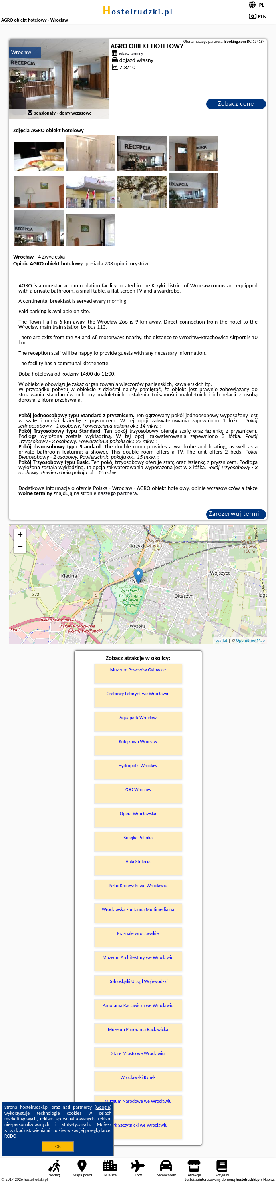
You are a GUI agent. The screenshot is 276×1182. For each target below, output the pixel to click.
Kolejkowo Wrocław (138, 741)
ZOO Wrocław (138, 789)
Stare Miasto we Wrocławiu (138, 1053)
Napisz (268, 1179)
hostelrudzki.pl (138, 11)
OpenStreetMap (250, 640)
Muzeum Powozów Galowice (138, 670)
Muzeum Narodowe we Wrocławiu (137, 1101)
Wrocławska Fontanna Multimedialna (138, 909)
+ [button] (20, 535)
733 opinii (116, 263)
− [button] (20, 547)
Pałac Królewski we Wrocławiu (138, 885)
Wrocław (21, 52)
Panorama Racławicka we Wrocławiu (138, 1005)
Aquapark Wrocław (138, 717)
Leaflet (221, 640)
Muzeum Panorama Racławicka (138, 1029)
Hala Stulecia (138, 861)
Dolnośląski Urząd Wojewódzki (138, 981)
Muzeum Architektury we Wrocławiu (138, 957)
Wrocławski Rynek (138, 1077)
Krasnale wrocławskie (138, 933)
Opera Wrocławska (138, 813)
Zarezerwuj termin (236, 513)
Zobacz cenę (236, 103)
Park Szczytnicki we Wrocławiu (138, 1125)
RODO (10, 1136)
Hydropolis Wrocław (138, 765)
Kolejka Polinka (138, 837)
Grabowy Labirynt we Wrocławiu (137, 693)
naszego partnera (117, 493)
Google (103, 1107)
